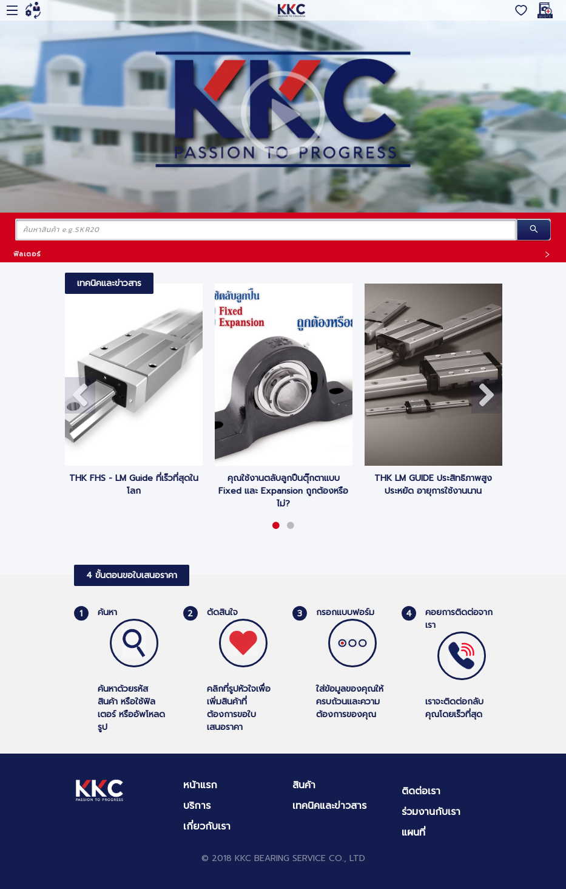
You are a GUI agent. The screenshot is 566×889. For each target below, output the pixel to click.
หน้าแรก (200, 785)
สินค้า (303, 785)
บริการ (197, 806)
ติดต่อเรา (421, 791)
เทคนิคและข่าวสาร (329, 806)
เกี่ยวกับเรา (207, 826)
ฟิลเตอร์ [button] (282, 254)
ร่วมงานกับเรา (431, 812)
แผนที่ (413, 832)
